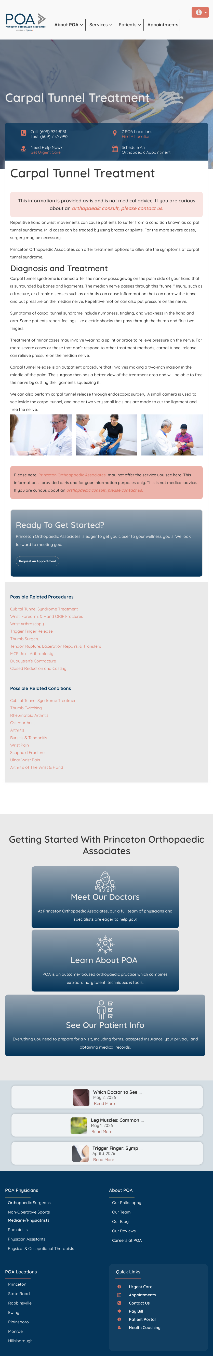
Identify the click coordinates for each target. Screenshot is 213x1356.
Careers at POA (127, 1185)
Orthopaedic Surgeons (29, 1147)
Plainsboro (19, 1266)
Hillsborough (20, 1285)
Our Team (121, 1156)
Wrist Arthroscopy (27, 623)
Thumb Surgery (24, 638)
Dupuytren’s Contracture (33, 660)
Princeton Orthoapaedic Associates (72, 474)
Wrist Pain (19, 745)
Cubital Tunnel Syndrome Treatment (44, 608)
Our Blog (120, 1166)
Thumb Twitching (26, 707)
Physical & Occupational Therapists (41, 1193)
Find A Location (136, 136)
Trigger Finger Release (31, 631)
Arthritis (17, 730)
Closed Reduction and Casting (38, 668)
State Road (19, 1238)
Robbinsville (20, 1247)
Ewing (13, 1257)
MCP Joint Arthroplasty (31, 653)
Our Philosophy (126, 1147)
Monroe (15, 1276)
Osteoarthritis (22, 722)
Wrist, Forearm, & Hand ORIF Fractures (46, 616)
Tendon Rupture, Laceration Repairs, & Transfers (55, 646)
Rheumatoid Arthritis (29, 715)
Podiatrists (18, 1174)
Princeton (17, 1229)
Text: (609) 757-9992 (50, 136)
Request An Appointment (37, 561)
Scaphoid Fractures (28, 752)
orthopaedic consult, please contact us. (117, 208)
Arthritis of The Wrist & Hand (36, 767)
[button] (70, 25)
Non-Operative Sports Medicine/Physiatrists (29, 1161)
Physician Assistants (27, 1183)
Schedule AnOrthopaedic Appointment (146, 150)
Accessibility (140, 1345)
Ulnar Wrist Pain (25, 759)
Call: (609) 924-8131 (48, 131)
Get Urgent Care (46, 152)
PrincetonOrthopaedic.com (87, 1338)
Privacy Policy (125, 1345)
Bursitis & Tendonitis (28, 737)
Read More (104, 1048)
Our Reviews (124, 1175)
